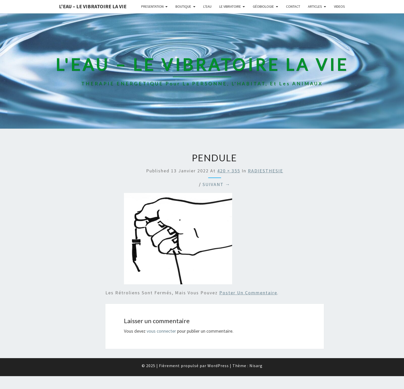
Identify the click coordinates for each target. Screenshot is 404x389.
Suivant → (216, 184)
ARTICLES (315, 6)
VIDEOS (339, 6)
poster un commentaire (248, 293)
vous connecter (161, 331)
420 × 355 (228, 171)
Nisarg (256, 365)
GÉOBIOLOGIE (263, 6)
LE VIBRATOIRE (230, 6)
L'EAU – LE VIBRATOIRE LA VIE (93, 6)
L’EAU (207, 6)
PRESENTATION (152, 6)
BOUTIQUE (183, 6)
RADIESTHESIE (265, 171)
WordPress (218, 365)
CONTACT (293, 6)
